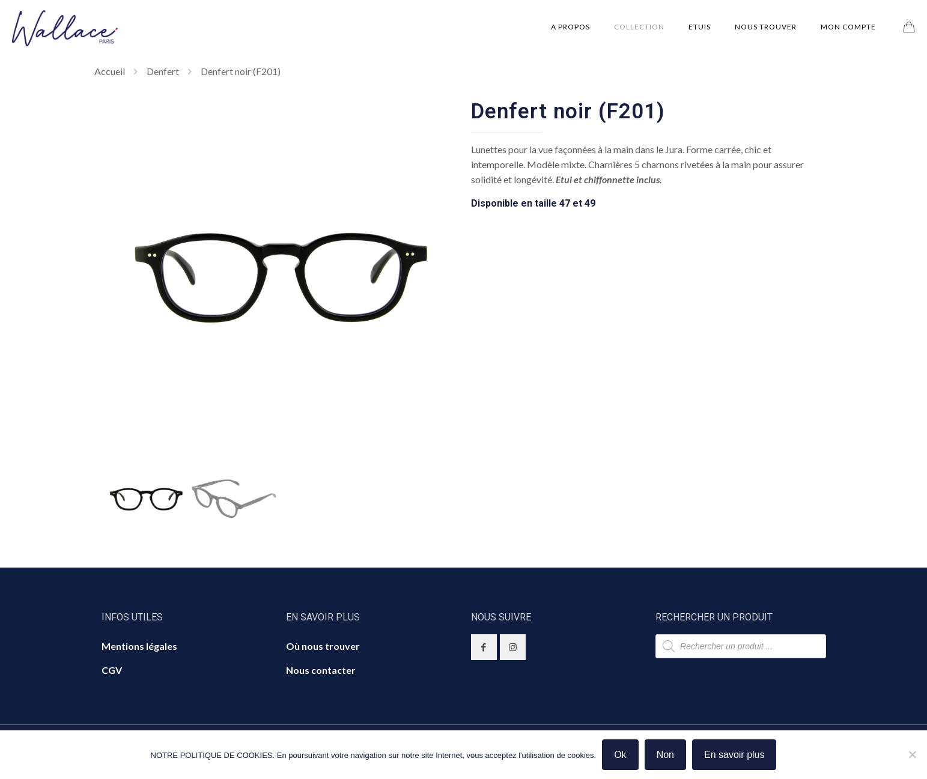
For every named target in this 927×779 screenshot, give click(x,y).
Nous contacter (321, 670)
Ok (620, 755)
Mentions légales (139, 646)
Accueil (109, 71)
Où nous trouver (323, 646)
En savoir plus (734, 755)
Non (665, 755)
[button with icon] (484, 647)
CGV (112, 670)
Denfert (163, 71)
